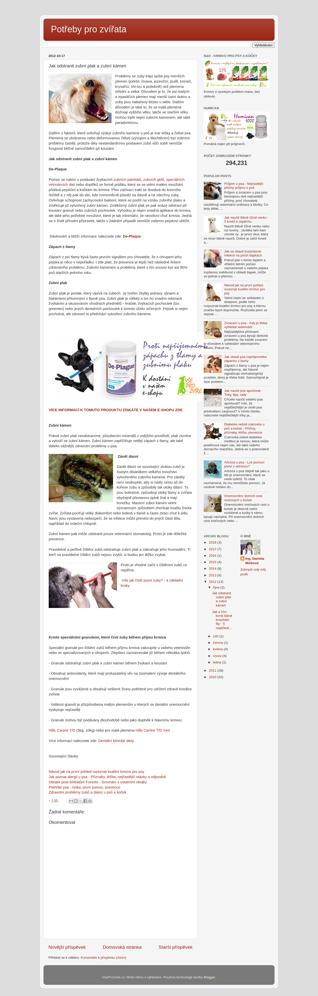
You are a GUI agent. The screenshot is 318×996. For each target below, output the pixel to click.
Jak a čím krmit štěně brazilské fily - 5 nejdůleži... (222, 620)
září (216, 636)
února (217, 656)
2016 (213, 555)
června (218, 643)
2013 (213, 575)
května (218, 649)
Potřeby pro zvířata (88, 29)
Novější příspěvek (67, 947)
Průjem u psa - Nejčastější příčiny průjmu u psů (243, 186)
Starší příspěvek (176, 947)
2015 (213, 562)
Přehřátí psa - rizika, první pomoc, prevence (84, 787)
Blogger (209, 977)
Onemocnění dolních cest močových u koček (243, 498)
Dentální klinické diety (116, 741)
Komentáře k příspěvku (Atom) (103, 957)
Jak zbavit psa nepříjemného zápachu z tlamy (245, 359)
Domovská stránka (122, 947)
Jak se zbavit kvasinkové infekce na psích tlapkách (243, 253)
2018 (213, 542)
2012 (213, 582)
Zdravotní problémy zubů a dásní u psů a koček (87, 792)
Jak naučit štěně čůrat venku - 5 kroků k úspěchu (246, 219)
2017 (213, 549)
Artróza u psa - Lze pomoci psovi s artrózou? (244, 464)
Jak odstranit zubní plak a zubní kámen (221, 599)
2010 (213, 677)
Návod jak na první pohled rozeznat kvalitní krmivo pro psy (96, 772)
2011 (213, 670)
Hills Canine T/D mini (153, 730)
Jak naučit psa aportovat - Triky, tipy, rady (243, 393)
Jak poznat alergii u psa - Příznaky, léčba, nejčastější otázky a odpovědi (107, 777)
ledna (217, 662)
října (216, 587)
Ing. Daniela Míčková (254, 561)
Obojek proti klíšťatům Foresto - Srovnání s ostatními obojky (98, 782)
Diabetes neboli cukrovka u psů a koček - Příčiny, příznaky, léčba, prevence (244, 428)
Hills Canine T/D (62, 730)
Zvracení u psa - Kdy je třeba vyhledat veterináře (245, 325)
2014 (213, 568)
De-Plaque (132, 236)
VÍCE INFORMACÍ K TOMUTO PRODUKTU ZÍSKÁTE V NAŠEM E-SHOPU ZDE (116, 410)
